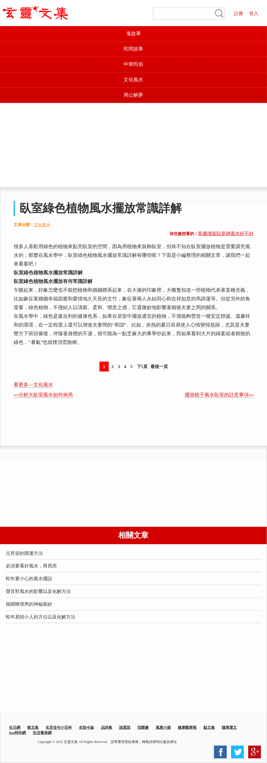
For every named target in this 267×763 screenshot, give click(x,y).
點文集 (209, 727)
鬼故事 (133, 33)
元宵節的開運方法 (24, 553)
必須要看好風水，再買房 (31, 565)
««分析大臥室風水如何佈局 (43, 395)
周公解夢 (133, 95)
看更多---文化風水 (33, 384)
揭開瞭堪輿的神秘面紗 (29, 604)
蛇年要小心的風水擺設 (29, 578)
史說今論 (86, 727)
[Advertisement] (133, 145)
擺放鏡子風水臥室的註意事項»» (219, 395)
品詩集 (106, 727)
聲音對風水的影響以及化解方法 (38, 591)
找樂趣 (143, 727)
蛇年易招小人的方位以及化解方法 (40, 616)
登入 (253, 13)
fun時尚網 (17, 732)
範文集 (33, 727)
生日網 (14, 727)
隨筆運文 (229, 727)
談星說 (124, 727)
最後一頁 (159, 366)
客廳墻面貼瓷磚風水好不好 (226, 233)
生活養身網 (42, 732)
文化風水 (133, 79)
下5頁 (142, 366)
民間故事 (133, 49)
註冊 (238, 13)
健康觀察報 (187, 727)
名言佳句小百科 (59, 727)
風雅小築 (163, 727)
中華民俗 (133, 64)
